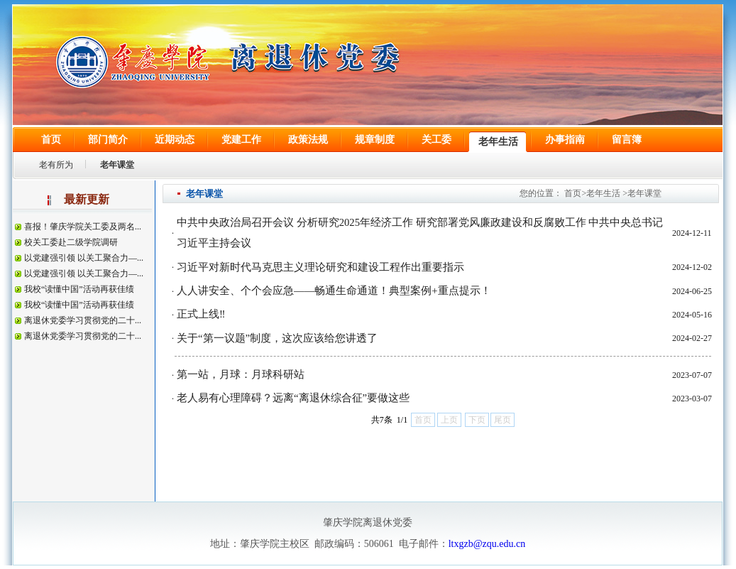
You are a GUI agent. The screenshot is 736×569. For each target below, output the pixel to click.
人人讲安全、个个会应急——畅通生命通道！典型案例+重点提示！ (334, 290)
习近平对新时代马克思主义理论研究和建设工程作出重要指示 (320, 267)
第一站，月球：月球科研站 (240, 374)
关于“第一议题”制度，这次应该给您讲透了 (277, 338)
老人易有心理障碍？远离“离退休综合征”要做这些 (293, 397)
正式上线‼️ (201, 314)
